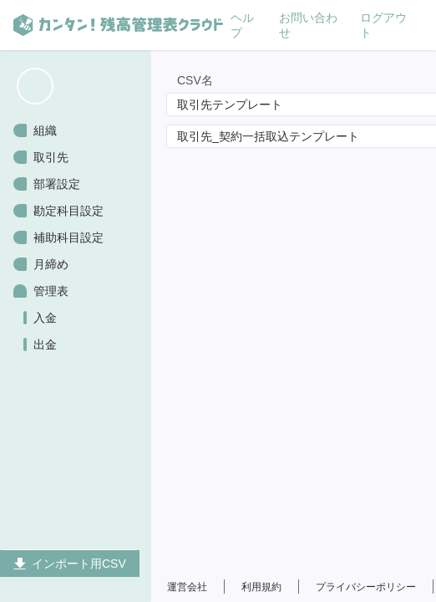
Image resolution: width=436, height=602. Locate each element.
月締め (50, 264)
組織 (45, 130)
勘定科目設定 (68, 210)
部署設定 (56, 184)
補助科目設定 (68, 237)
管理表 (50, 291)
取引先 (50, 157)
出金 (45, 344)
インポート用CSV (69, 563)
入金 (45, 317)
